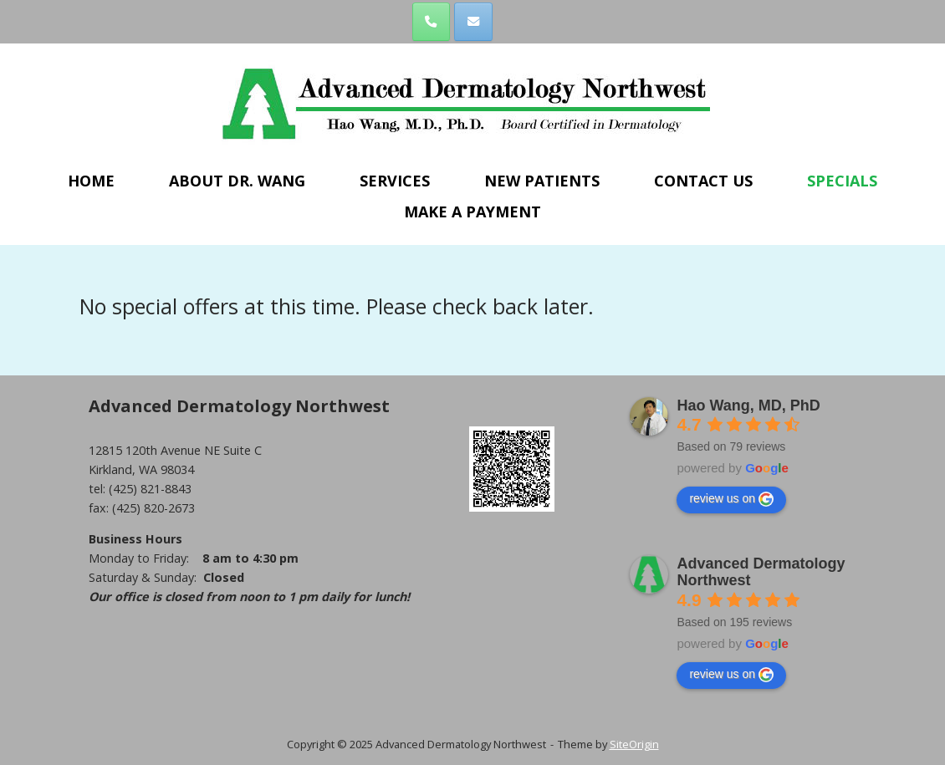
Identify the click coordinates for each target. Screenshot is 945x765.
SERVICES (395, 181)
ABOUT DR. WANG (237, 181)
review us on (731, 498)
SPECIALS (842, 181)
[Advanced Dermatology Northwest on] (515, 22)
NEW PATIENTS (542, 181)
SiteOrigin (634, 743)
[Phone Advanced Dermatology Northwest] (431, 21)
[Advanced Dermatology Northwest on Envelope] (473, 21)
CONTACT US (703, 181)
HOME (91, 181)
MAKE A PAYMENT (472, 211)
